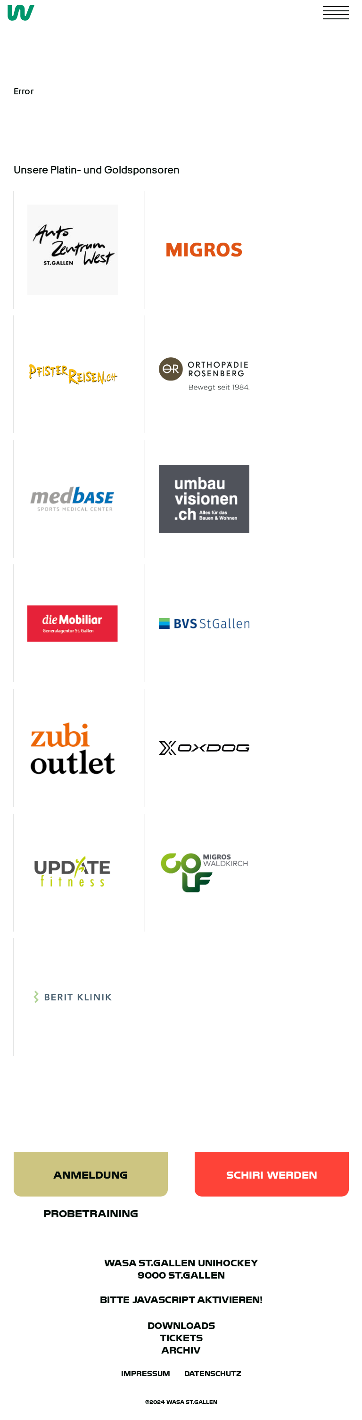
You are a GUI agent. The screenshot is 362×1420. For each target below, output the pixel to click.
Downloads (181, 1325)
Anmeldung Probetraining (90, 1183)
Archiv (181, 1350)
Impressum (145, 1374)
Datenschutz (212, 1374)
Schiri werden (271, 1175)
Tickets (181, 1338)
